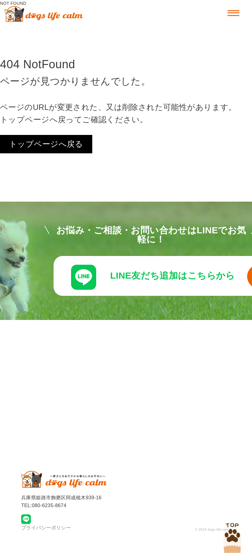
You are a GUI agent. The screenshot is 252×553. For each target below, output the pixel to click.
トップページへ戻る (46, 144)
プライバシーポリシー (46, 536)
